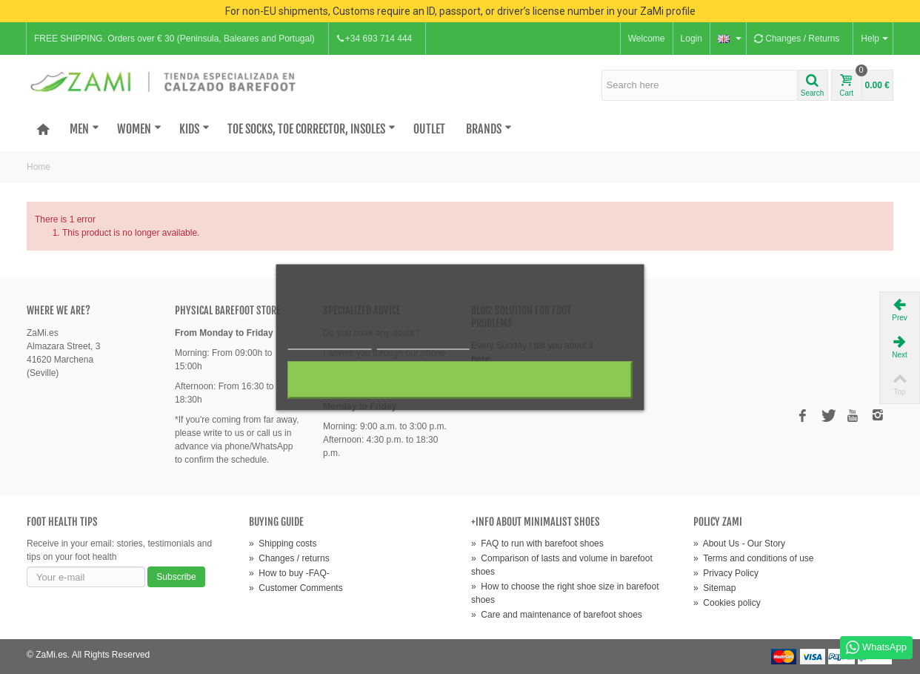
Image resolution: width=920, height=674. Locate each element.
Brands (489, 129)
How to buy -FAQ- (289, 573)
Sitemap (714, 588)
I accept (460, 379)
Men (84, 129)
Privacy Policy (726, 573)
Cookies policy (727, 603)
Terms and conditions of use (753, 558)
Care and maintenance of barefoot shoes (556, 614)
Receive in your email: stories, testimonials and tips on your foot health (119, 550)
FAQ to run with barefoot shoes (537, 543)
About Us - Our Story (739, 543)
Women (139, 129)
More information (330, 342)
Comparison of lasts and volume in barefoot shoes (562, 565)
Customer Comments (296, 588)
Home (38, 167)
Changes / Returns (796, 38)
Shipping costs (282, 543)
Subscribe (176, 577)
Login (691, 38)
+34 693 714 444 (374, 38)
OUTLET (429, 129)
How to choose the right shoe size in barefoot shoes (565, 593)
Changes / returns (289, 558)
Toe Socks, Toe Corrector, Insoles (311, 129)
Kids (194, 129)
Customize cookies (423, 342)
